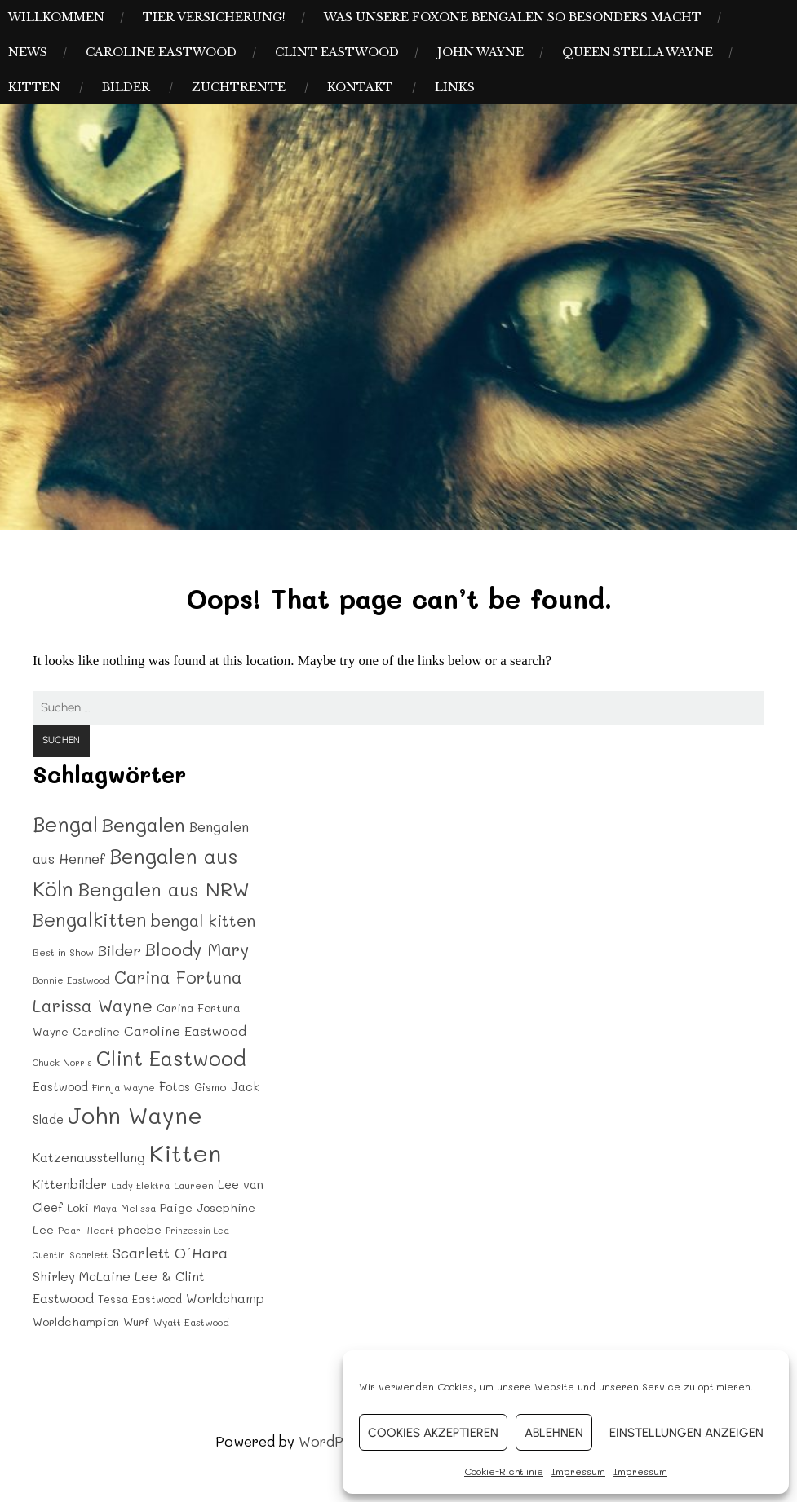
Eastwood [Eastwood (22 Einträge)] (60, 1087)
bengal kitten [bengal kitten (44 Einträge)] (203, 920)
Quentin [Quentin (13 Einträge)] (49, 1255)
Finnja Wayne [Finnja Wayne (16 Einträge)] (123, 1087)
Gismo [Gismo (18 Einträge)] (210, 1087)
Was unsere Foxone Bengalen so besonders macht (513, 17)
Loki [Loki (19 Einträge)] (78, 1207)
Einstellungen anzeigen (686, 1432)
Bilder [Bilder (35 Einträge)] (119, 950)
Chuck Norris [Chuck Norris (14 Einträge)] (62, 1062)
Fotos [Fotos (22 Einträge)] (174, 1087)
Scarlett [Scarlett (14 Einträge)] (88, 1255)
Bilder (126, 87)
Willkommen (56, 17)
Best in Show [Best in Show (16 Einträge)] (63, 951)
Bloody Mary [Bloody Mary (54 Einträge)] (197, 948)
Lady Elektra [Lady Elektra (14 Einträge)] (140, 1185)
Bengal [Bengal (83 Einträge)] (65, 824)
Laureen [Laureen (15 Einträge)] (194, 1185)
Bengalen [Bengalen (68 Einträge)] (143, 824)
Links (455, 87)
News (27, 52)
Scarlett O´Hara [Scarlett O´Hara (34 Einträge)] (170, 1252)
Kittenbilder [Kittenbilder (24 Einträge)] (70, 1184)
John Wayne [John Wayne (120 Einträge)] (135, 1115)
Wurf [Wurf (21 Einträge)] (136, 1321)
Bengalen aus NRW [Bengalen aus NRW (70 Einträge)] (163, 888)
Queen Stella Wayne (637, 52)
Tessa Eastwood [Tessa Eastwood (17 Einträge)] (140, 1299)
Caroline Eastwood (161, 52)
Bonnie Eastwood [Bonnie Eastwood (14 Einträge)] (71, 980)
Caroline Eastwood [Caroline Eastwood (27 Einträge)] (185, 1030)
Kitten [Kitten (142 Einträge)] (185, 1152)
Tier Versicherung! (214, 17)
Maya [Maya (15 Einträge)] (105, 1208)
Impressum (578, 1471)
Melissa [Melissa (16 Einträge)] (138, 1207)
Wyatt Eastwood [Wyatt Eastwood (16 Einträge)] (191, 1321)
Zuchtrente (239, 87)
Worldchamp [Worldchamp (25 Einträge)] (225, 1298)
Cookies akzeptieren (433, 1432)
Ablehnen (554, 1432)
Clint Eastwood (337, 52)
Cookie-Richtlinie (503, 1471)
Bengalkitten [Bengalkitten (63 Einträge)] (90, 919)
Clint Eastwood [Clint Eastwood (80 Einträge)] (171, 1058)
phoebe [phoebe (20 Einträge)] (140, 1229)
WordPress (335, 1441)
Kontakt (360, 87)
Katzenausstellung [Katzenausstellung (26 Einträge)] (89, 1156)
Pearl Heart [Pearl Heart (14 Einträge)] (86, 1230)
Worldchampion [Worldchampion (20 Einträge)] (76, 1321)
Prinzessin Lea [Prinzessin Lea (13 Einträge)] (197, 1230)
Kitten (34, 87)
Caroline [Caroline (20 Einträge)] (96, 1031)
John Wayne (480, 52)
